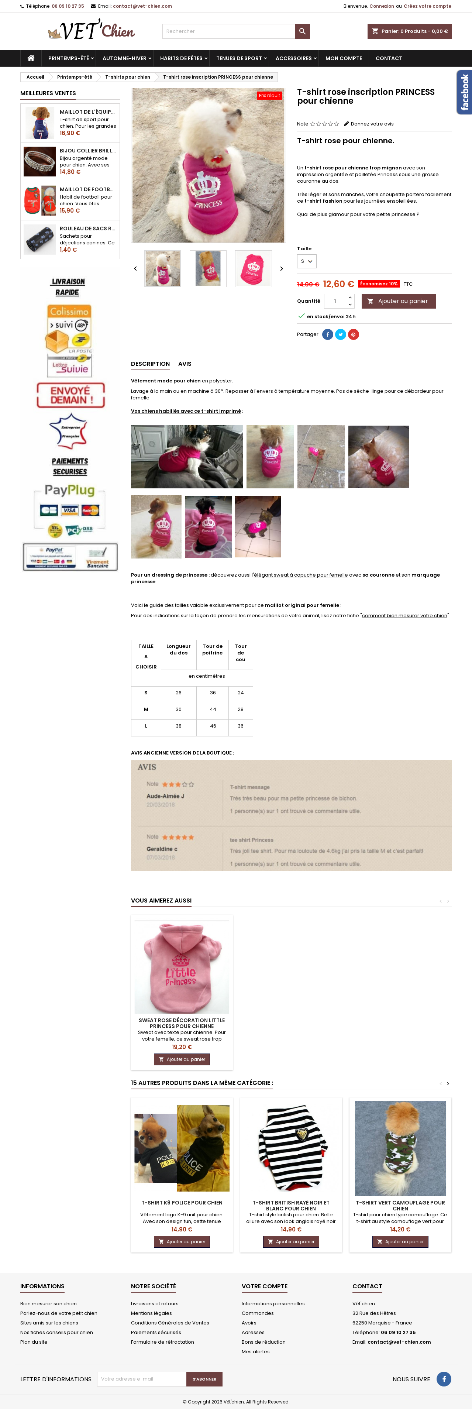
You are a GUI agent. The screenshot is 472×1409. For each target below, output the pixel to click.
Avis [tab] (185, 364)
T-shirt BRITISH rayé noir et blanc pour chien (291, 1205)
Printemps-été (68, 58)
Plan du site (34, 1342)
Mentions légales (151, 1313)
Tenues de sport (239, 58)
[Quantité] (335, 301)
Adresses (253, 1332)
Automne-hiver (125, 58)
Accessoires (294, 58)
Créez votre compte (427, 6)
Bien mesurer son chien (48, 1303)
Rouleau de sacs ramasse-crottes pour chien (88, 228)
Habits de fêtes (181, 58)
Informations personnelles (273, 1303)
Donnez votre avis (372, 123)
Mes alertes (256, 1351)
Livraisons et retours (155, 1303)
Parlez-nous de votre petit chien (58, 1313)
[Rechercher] (236, 31)
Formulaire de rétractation (162, 1342)
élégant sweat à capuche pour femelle (301, 574)
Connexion (381, 6)
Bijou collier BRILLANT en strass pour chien (88, 151)
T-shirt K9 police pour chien (182, 1202)
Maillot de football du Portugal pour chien (88, 189)
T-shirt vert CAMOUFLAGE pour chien (400, 1205)
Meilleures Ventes (48, 93)
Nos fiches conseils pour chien (56, 1332)
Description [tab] (150, 364)
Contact (367, 1286)
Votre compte (264, 1286)
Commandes (258, 1313)
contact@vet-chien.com (142, 6)
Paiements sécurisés (156, 1332)
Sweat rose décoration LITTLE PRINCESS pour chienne (182, 1023)
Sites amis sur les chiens (49, 1322)
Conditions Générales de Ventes (170, 1322)
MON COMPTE (343, 58)
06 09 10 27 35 (68, 6)
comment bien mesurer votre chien (404, 615)
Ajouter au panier (397, 301)
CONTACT (389, 58)
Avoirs (249, 1322)
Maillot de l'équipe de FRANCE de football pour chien (88, 112)
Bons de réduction (264, 1342)
